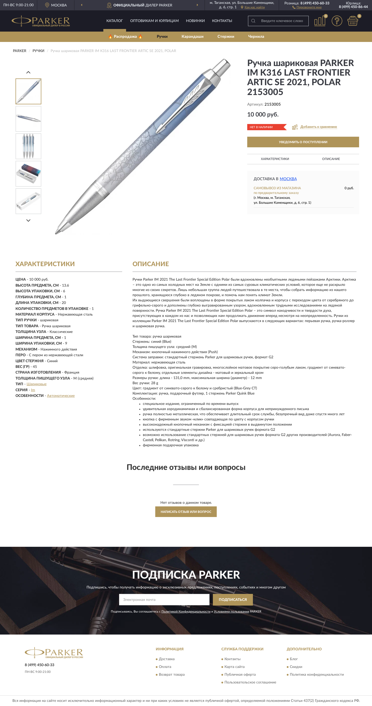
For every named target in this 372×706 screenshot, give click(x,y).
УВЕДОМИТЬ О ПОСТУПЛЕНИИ (303, 142)
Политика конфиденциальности (317, 675)
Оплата (165, 667)
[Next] (28, 220)
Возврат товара (172, 675)
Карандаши (193, 37)
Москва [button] (288, 179)
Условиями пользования (231, 611)
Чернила (256, 37)
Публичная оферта (240, 675)
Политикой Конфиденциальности (186, 611)
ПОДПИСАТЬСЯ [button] (233, 600)
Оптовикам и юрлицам (154, 21)
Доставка (167, 659)
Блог (294, 659)
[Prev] (28, 72)
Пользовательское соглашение (250, 683)
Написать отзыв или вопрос (186, 511)
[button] (307, 7)
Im (33, 390)
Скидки (296, 667)
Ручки (162, 37)
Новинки (195, 21)
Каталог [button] (114, 21)
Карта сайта (234, 667)
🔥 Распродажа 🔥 (125, 37)
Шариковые (37, 384)
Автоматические (61, 396)
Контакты (222, 21)
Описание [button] (331, 159)
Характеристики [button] (275, 159)
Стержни (226, 37)
